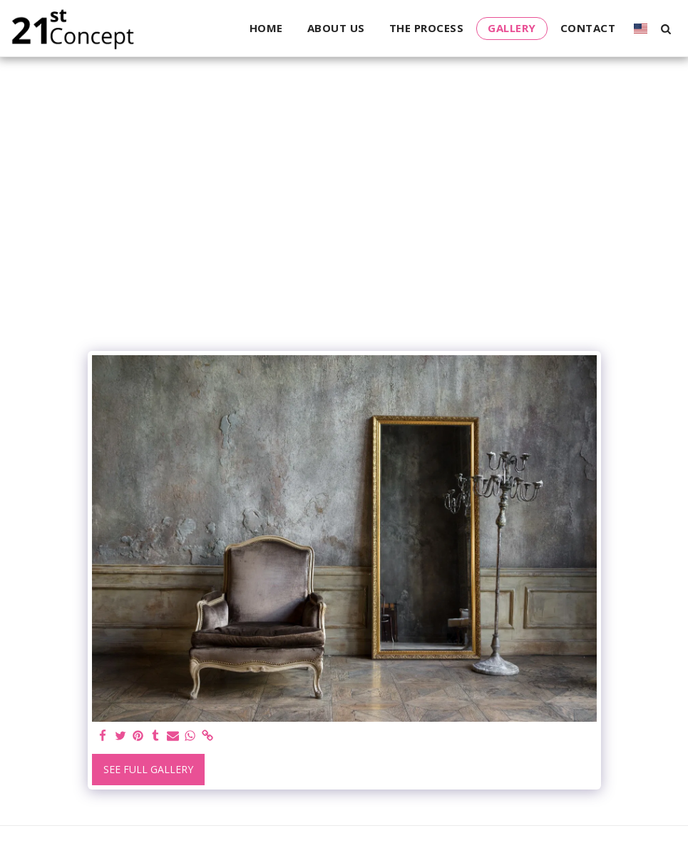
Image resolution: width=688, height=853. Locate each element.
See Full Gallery (148, 769)
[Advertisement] (344, 237)
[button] (665, 28)
